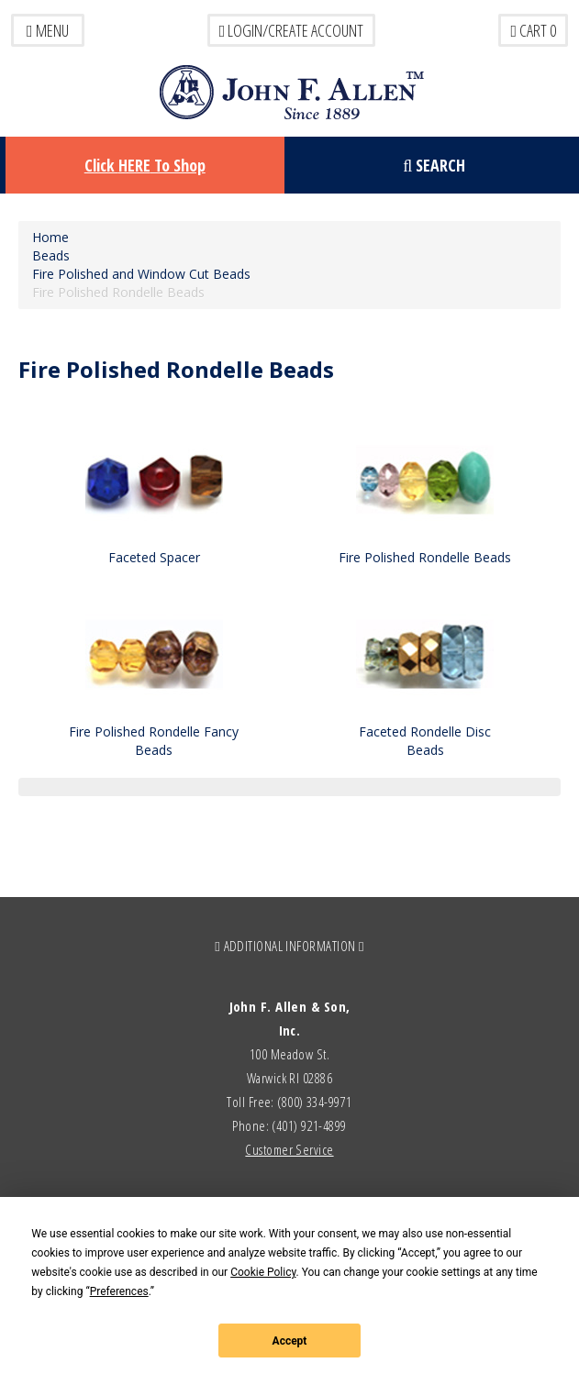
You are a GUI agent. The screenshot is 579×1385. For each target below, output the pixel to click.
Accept (290, 1341)
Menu (48, 30)
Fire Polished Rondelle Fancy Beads (154, 741)
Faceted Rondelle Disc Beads (425, 741)
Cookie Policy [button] (262, 1272)
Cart (533, 30)
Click (145, 165)
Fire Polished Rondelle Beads (425, 557)
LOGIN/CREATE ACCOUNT (291, 30)
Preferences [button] (119, 1291)
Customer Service (289, 1149)
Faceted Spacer (154, 557)
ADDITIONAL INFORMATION (289, 945)
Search (434, 165)
